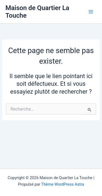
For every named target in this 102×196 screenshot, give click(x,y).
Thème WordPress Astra (62, 184)
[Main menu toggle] (91, 11)
